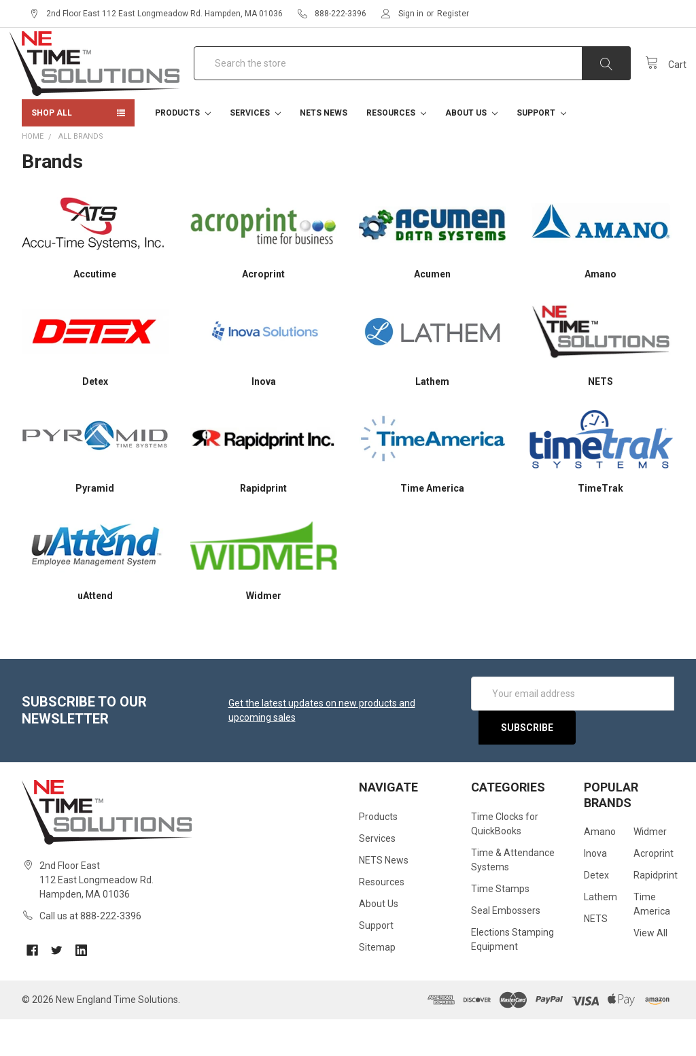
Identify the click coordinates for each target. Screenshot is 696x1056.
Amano (600, 310)
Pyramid (94, 525)
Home (33, 173)
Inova (263, 418)
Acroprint (263, 310)
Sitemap (377, 983)
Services (255, 149)
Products (183, 149)
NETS (600, 418)
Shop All (51, 149)
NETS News (323, 149)
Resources (396, 149)
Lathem (432, 418)
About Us (471, 149)
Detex (95, 418)
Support (541, 149)
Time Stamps (500, 925)
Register (453, 13)
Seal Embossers (505, 947)
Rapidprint (263, 525)
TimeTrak (600, 525)
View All (650, 969)
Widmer (263, 632)
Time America (432, 525)
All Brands (80, 173)
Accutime (94, 310)
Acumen (432, 310)
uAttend (95, 632)
